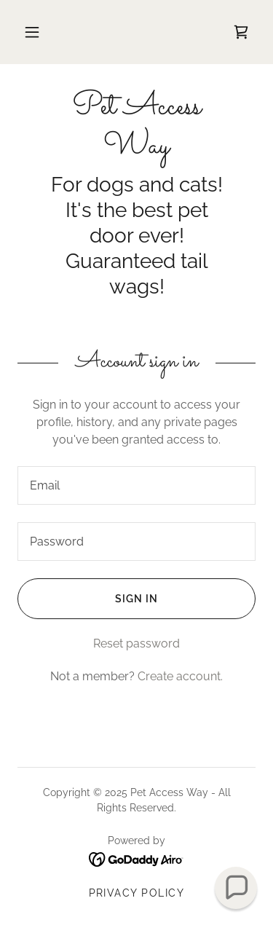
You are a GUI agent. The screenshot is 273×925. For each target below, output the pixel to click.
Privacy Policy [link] (137, 893)
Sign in (87, 598)
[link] (241, 32)
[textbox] (136, 485)
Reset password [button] (136, 643)
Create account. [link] (180, 676)
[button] (32, 32)
